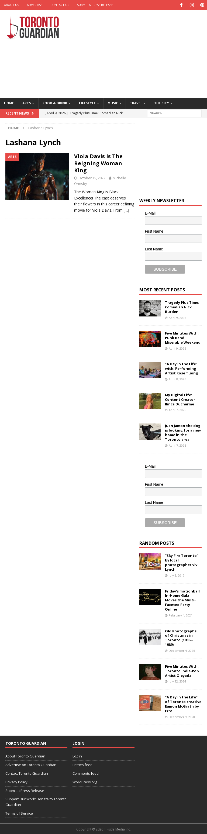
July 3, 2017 (176, 575)
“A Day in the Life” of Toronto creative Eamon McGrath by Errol (183, 703)
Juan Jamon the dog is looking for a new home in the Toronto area (183, 432)
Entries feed (82, 764)
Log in (77, 755)
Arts (26, 102)
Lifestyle (87, 102)
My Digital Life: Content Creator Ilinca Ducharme (180, 399)
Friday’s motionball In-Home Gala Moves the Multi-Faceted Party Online (182, 599)
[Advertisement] (141, 52)
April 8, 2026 (177, 379)
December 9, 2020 (182, 716)
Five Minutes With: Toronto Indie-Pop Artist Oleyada (182, 670)
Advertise (34, 5)
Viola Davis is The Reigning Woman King (98, 162)
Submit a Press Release (95, 5)
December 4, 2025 (182, 650)
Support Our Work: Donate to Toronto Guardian (36, 801)
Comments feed (86, 772)
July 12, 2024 (177, 681)
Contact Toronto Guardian (26, 772)
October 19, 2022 (91, 177)
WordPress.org (85, 781)
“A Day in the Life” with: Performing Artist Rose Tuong (181, 368)
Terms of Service (19, 812)
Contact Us (59, 5)
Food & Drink (55, 102)
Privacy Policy (16, 781)
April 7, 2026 (177, 409)
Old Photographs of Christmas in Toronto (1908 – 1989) (180, 637)
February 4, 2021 (180, 615)
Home (9, 102)
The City (161, 102)
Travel (136, 102)
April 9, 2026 (177, 317)
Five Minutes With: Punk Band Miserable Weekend (183, 337)
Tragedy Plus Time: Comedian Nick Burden (182, 306)
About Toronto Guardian (25, 755)
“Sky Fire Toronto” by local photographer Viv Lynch (181, 562)
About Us (11, 5)
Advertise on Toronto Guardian (30, 764)
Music (113, 102)
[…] (126, 209)
